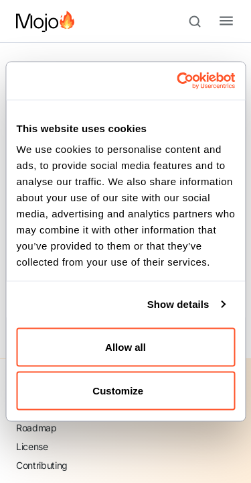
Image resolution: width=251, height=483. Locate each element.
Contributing (42, 465)
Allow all (125, 346)
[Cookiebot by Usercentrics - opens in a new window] (178, 81)
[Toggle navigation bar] (215, 21)
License (32, 446)
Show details (178, 304)
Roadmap (36, 427)
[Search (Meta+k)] (201, 21)
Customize (125, 390)
